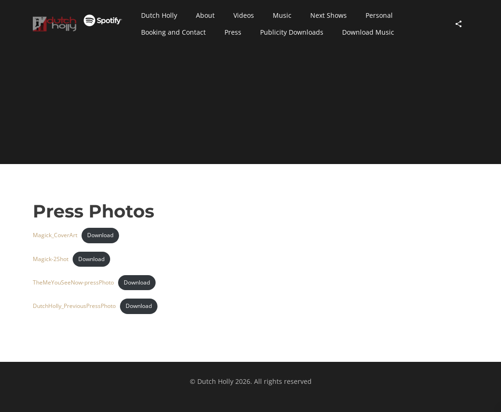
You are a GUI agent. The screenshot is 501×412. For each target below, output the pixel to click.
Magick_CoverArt (55, 235)
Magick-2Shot (50, 259)
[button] (159, 15)
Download (100, 235)
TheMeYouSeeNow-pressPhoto (73, 282)
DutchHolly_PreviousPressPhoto (74, 306)
